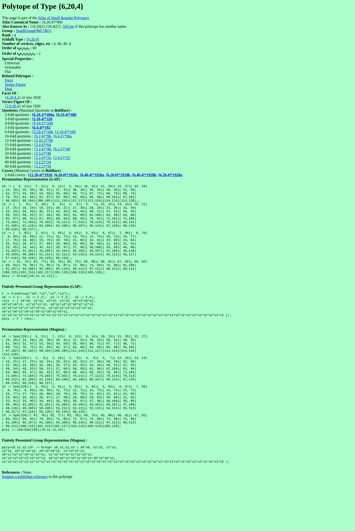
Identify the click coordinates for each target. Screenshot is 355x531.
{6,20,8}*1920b (118, 175)
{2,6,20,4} (13, 106)
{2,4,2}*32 (61, 158)
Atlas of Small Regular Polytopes (63, 18)
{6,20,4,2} (13, 97)
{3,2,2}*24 (42, 162)
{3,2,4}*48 (42, 149)
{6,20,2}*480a (43, 115)
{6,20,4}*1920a (170, 175)
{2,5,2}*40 (42, 153)
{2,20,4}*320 (42, 119)
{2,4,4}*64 (42, 145)
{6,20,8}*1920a (66, 175)
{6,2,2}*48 (61, 149)
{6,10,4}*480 (66, 115)
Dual (8, 89)
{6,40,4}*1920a (92, 175)
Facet (9, 80)
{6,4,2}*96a (62, 136)
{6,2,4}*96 (42, 136)
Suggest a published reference (25, 527)
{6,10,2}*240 (42, 123)
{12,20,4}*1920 (40, 175)
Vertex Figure (15, 84)
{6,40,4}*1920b (144, 175)
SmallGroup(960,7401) (33, 31)
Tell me (68, 26)
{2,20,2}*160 (42, 132)
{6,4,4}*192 (41, 128)
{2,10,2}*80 (43, 140)
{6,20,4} (32, 39)
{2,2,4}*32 (42, 158)
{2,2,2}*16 (42, 166)
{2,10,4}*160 (65, 132)
